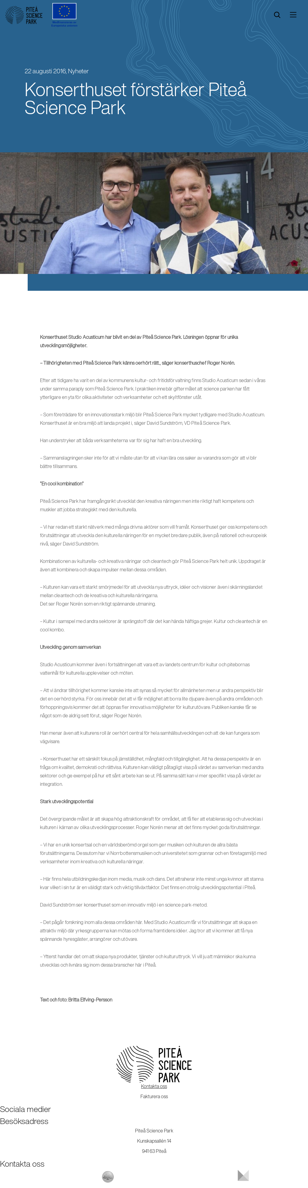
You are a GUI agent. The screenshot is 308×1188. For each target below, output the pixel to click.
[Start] (23, 15)
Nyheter (78, 71)
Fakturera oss (154, 1096)
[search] (277, 15)
